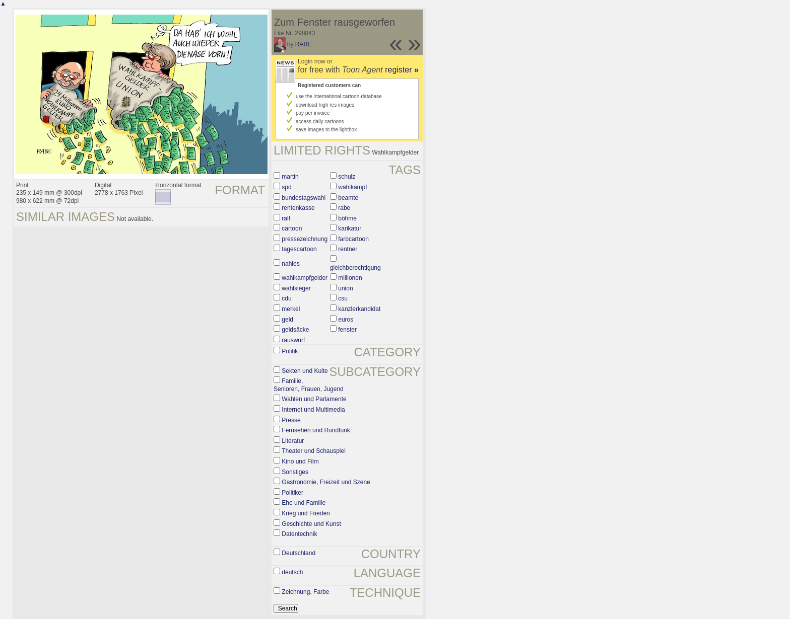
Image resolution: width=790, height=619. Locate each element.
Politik (290, 351)
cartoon (292, 228)
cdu (286, 298)
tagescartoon (299, 249)
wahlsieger (296, 288)
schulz (346, 176)
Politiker (292, 492)
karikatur (349, 228)
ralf (286, 218)
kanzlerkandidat (359, 309)
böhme (347, 218)
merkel (291, 309)
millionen (350, 277)
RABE (303, 44)
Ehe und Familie (303, 502)
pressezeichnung (304, 239)
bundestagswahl (303, 197)
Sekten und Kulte (304, 370)
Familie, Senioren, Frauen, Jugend (309, 385)
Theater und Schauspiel (314, 450)
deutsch (292, 572)
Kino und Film (300, 461)
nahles (290, 263)
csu (343, 298)
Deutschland (298, 553)
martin (290, 176)
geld (287, 319)
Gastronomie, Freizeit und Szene (326, 482)
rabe (344, 207)
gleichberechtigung (355, 267)
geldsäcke (295, 329)
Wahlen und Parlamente (314, 399)
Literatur (293, 440)
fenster (347, 329)
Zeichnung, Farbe (305, 591)
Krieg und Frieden (306, 513)
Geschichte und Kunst (311, 523)
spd (286, 187)
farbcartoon (353, 239)
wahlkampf (352, 187)
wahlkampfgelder (304, 277)
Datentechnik (299, 533)
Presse (291, 420)
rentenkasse (298, 207)
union (345, 288)
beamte (348, 197)
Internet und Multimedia (313, 409)
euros (345, 319)
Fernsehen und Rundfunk (316, 430)
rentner (347, 249)
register (402, 69)
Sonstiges (295, 472)
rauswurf (293, 340)
